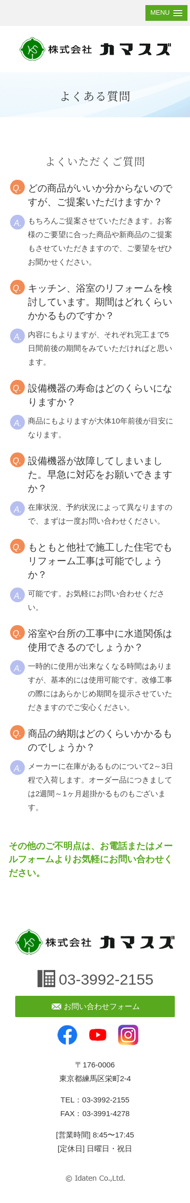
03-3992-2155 (106, 979)
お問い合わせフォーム (102, 1006)
